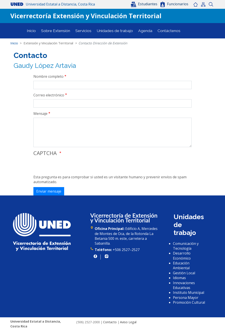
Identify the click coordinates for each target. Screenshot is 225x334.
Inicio (195, 4)
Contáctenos (169, 31)
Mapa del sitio (203, 4)
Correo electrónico (48, 95)
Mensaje (40, 113)
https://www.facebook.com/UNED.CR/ (95, 256)
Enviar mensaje (48, 191)
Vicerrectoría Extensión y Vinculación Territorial (85, 15)
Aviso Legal (128, 322)
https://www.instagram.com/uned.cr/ (106, 256)
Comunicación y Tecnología (186, 246)
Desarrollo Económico (182, 255)
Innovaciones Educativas (184, 285)
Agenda (145, 31)
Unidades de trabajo (115, 31)
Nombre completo (48, 76)
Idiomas (179, 277)
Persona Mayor (185, 297)
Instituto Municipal (188, 292)
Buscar (211, 4)
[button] (144, 4)
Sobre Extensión (55, 31)
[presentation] (66, 166)
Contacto (110, 322)
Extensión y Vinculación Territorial (48, 43)
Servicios (83, 31)
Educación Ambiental (181, 265)
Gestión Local (184, 273)
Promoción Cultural (189, 302)
